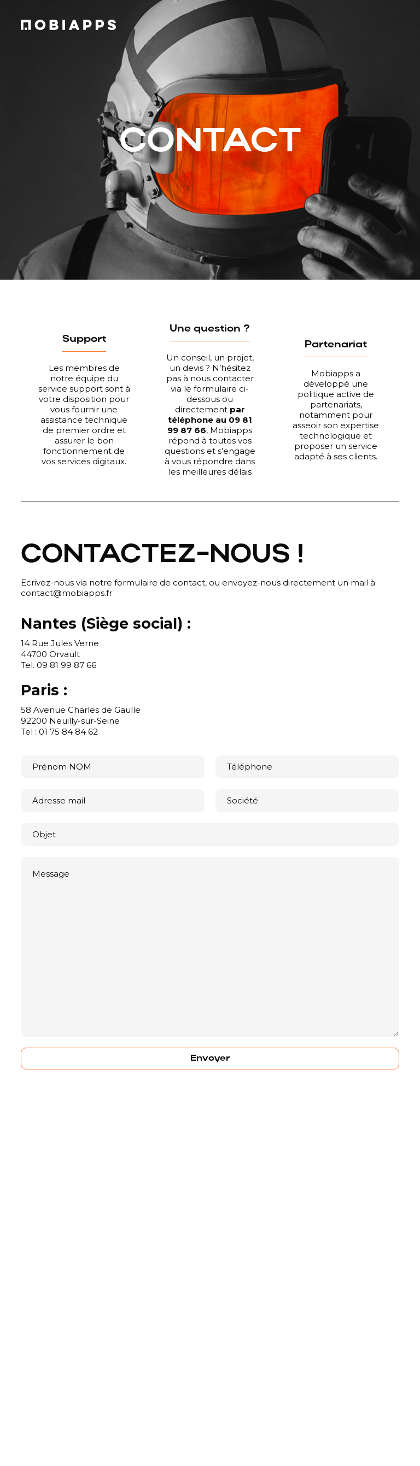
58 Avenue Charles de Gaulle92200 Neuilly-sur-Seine (81, 715)
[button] (210, 1413)
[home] (68, 25)
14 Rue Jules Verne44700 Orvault (60, 648)
